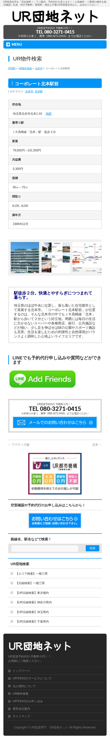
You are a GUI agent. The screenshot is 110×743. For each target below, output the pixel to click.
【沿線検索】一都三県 (30, 583)
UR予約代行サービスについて (32, 678)
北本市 (29, 91)
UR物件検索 (21, 693)
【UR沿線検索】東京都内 (32, 593)
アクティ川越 (18, 444)
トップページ (21, 671)
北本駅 (39, 91)
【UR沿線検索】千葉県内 (32, 621)
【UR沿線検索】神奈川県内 (34, 602)
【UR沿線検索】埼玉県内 (32, 612)
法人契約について (24, 686)
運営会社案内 (21, 708)
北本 (97, 444)
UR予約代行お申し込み (28, 701)
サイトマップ (21, 716)
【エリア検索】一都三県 (32, 573)
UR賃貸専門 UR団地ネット (49, 727)
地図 (48, 113)
